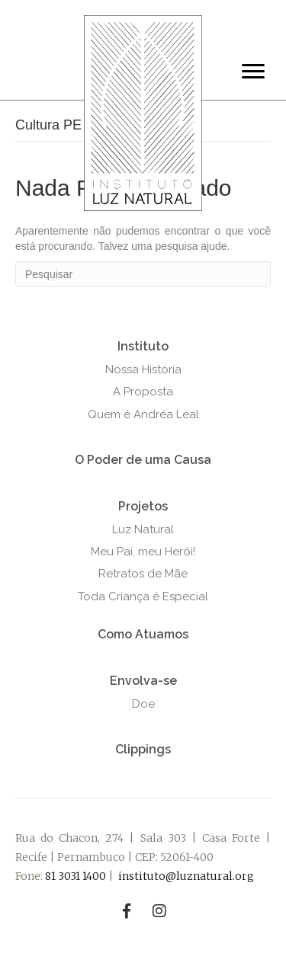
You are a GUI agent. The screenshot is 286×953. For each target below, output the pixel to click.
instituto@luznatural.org (186, 876)
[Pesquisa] (143, 274)
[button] (143, 346)
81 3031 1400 (75, 876)
